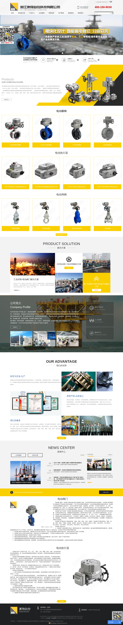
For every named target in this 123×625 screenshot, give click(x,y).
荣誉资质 (51, 13)
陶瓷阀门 (36, 621)
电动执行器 (21, 13)
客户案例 (61, 13)
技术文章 (35, 455)
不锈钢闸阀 (20, 621)
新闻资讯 (71, 13)
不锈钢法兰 (53, 621)
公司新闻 (18, 455)
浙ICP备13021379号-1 (77, 616)
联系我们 (80, 13)
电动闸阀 (70, 618)
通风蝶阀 (25, 621)
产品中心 (32, 13)
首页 (12, 13)
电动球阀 (58, 618)
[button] (60, 53)
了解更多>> (7, 99)
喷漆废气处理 (59, 621)
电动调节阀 (31, 621)
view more (106, 492)
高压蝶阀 (41, 621)
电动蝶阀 (61, 111)
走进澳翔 (41, 13)
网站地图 (79, 618)
